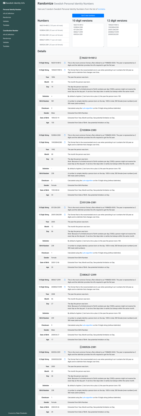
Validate (6, 21)
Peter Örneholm (21, 413)
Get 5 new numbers (88, 15)
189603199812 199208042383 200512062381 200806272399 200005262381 (123, 35)
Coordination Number (10, 31)
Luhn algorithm (87, 108)
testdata (101, 9)
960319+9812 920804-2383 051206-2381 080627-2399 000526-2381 (88, 35)
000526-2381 (51, 45)
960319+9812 (51, 25)
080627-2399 (50, 40)
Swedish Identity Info (14, 3)
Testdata (6, 25)
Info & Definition (8, 13)
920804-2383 (51, 30)
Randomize (7, 17)
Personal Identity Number (12, 9)
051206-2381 (51, 35)
